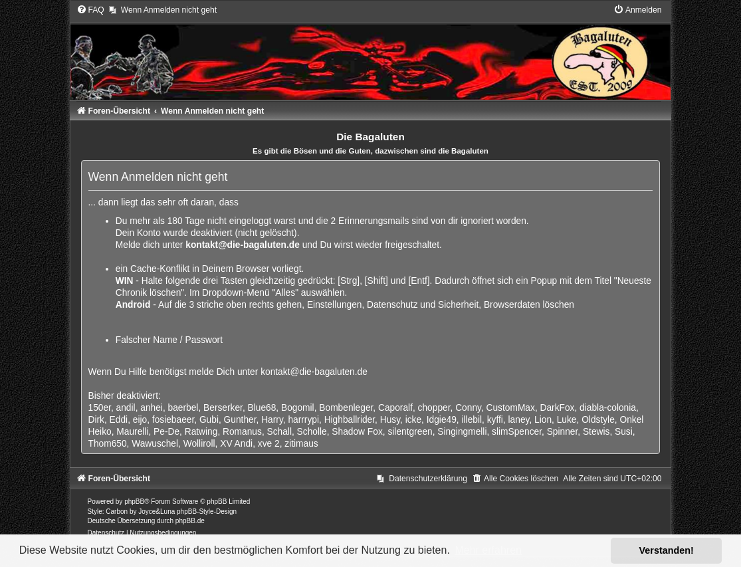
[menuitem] (90, 10)
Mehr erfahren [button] (488, 550)
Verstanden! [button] (666, 550)
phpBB (134, 501)
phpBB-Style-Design (207, 511)
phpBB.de (190, 520)
